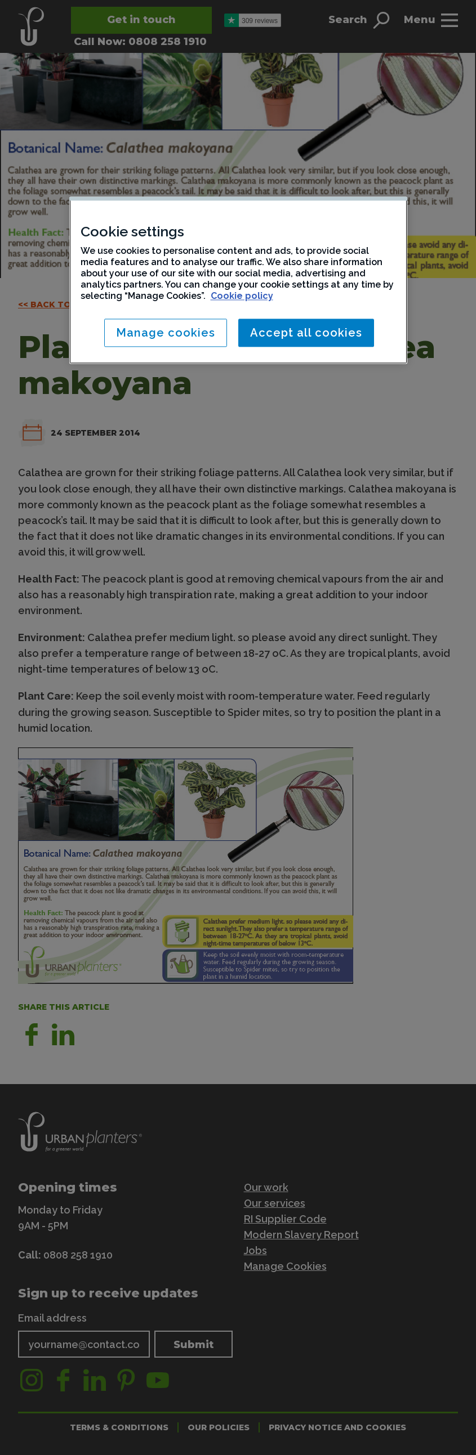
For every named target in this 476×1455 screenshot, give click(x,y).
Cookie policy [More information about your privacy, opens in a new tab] (242, 295)
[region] (238, 280)
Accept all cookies (306, 332)
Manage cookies (165, 332)
